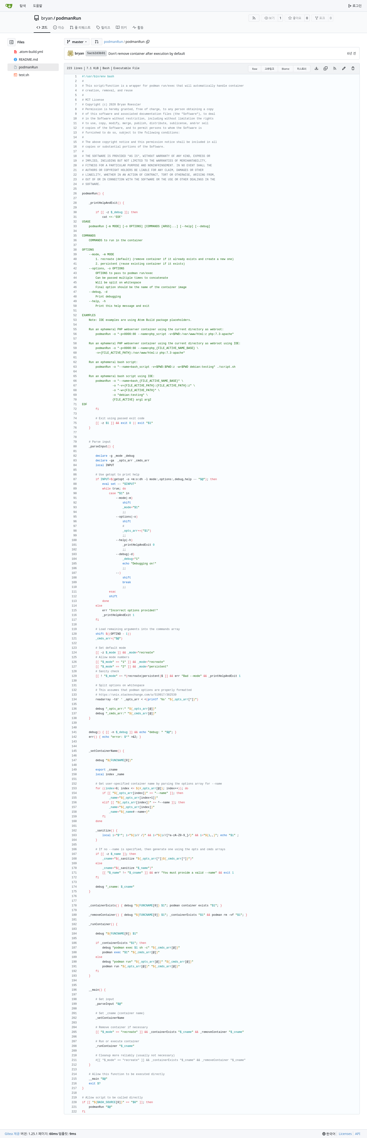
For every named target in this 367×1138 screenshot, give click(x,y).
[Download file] (316, 69)
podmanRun (68, 18)
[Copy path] (147, 41)
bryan (47, 18)
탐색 (23, 6)
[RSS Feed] (254, 18)
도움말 (37, 6)
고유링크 (269, 68)
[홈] (8, 6)
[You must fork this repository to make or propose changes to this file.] (344, 69)
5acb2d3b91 (96, 53)
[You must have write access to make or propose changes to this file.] (353, 69)
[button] (96, 41)
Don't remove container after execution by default (146, 53)
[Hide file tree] (11, 42)
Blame (286, 68)
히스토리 (301, 68)
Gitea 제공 (12, 1133)
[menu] (329, 1134)
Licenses (345, 1133)
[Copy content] (325, 69)
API (357, 1133)
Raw (254, 68)
